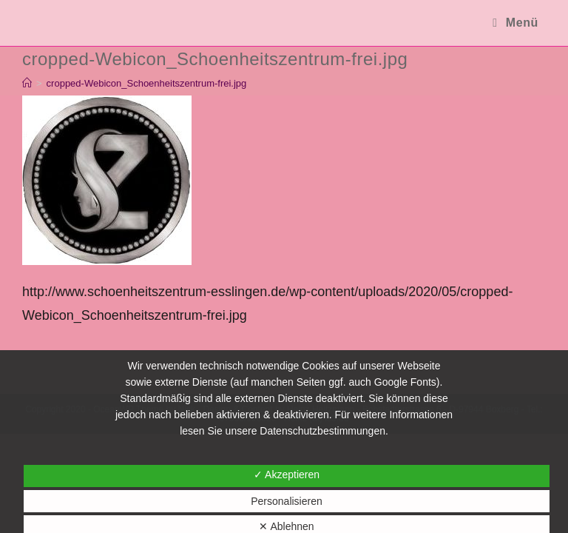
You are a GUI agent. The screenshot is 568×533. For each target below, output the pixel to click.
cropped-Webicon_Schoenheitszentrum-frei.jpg (147, 83)
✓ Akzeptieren (287, 474)
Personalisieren (286, 501)
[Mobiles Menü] (515, 22)
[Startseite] (27, 83)
